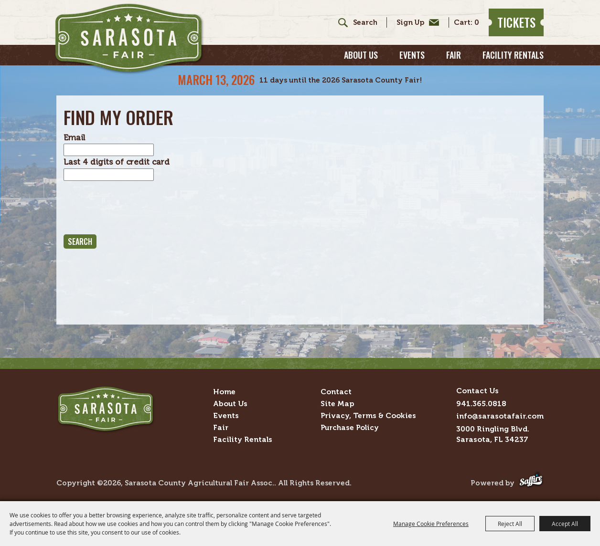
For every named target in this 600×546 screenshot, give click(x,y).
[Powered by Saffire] (531, 483)
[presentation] (136, 207)
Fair (453, 55)
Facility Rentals (513, 55)
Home (224, 391)
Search (339, 22)
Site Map (337, 403)
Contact (336, 391)
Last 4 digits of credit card (117, 162)
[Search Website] (365, 22)
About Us (361, 55)
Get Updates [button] (415, 22)
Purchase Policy (350, 427)
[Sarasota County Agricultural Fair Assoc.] (129, 38)
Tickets (516, 22)
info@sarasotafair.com (500, 415)
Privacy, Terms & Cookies (368, 415)
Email (74, 137)
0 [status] (476, 22)
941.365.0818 (481, 403)
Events (412, 55)
